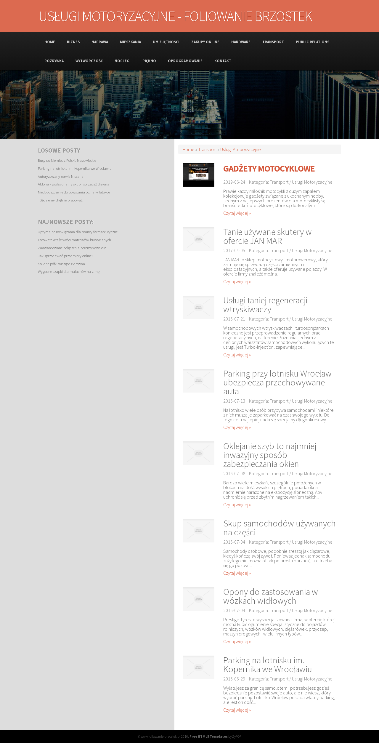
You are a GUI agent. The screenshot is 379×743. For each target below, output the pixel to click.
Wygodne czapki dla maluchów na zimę (68, 271)
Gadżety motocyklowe (269, 168)
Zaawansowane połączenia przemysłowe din (72, 247)
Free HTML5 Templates (209, 736)
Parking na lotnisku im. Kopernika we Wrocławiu (75, 168)
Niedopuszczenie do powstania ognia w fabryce (74, 192)
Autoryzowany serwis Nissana (60, 176)
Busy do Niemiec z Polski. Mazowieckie (67, 160)
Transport (207, 149)
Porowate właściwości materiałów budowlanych (74, 239)
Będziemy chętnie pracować (60, 200)
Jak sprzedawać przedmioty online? (65, 255)
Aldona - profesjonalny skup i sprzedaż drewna (73, 184)
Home (189, 149)
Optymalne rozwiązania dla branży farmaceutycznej (78, 231)
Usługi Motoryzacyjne (240, 149)
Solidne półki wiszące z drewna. (62, 263)
